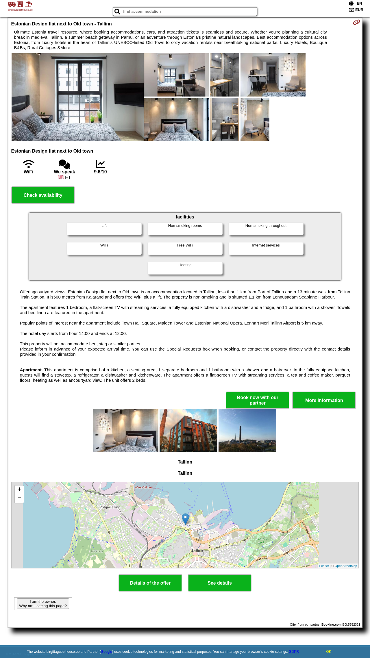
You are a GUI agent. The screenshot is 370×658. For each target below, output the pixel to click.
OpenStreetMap (346, 566)
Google (106, 652)
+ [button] (19, 489)
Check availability (42, 195)
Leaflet (324, 566)
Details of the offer (150, 583)
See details (220, 583)
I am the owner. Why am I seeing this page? (42, 603)
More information (324, 400)
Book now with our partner (257, 400)
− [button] (19, 498)
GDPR (294, 652)
